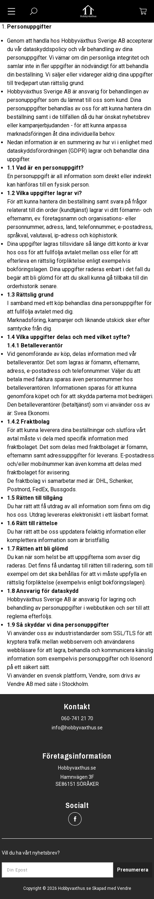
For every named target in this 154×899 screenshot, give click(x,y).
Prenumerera (132, 870)
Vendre (124, 888)
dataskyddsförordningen (37, 150)
